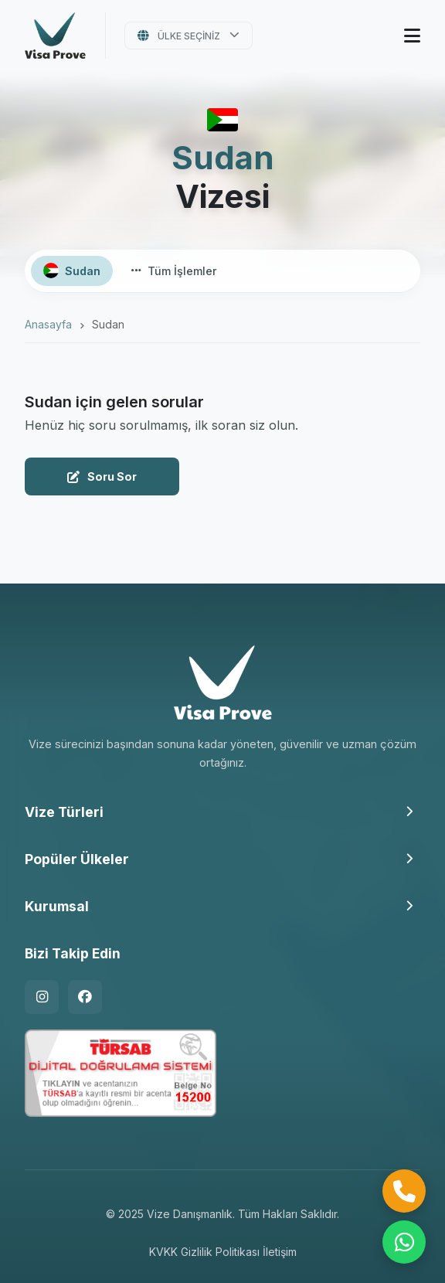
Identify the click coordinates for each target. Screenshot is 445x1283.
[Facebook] (85, 997)
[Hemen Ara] (404, 1191)
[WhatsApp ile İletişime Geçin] (404, 1242)
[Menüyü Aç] (412, 36)
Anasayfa (48, 324)
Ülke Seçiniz (189, 36)
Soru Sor (102, 476)
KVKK (163, 1251)
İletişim (280, 1251)
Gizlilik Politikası (220, 1251)
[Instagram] (42, 997)
